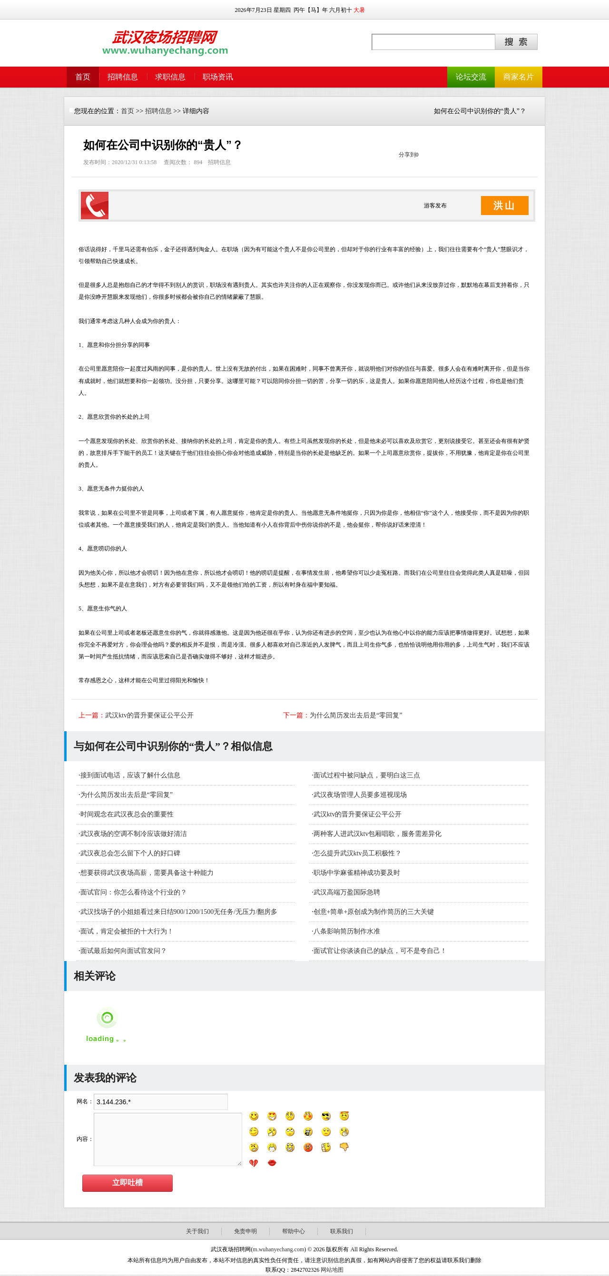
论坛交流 (471, 77)
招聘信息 (123, 77)
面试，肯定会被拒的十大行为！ (127, 931)
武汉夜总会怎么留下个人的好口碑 (130, 853)
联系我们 (341, 1231)
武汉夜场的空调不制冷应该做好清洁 (133, 833)
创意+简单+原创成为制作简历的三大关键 (374, 911)
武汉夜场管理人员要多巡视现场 (360, 794)
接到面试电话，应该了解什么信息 (130, 775)
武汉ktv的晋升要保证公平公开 (149, 715)
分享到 (407, 154)
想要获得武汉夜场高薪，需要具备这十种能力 (147, 872)
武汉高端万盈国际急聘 (347, 892)
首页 (82, 77)
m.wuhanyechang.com (278, 1249)
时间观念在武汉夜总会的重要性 (127, 814)
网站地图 (332, 1269)
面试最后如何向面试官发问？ (123, 950)
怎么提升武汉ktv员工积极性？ (358, 853)
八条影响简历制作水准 (347, 931)
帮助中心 (293, 1231)
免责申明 (245, 1231)
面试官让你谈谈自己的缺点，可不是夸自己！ (380, 950)
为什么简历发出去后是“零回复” (356, 715)
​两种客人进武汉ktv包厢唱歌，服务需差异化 (378, 833)
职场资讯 (218, 77)
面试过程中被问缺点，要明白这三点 (367, 775)
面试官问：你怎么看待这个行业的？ (133, 892)
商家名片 (518, 77)
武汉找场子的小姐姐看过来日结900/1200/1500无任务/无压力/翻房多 (179, 911)
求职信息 (170, 77)
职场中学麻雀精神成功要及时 (357, 872)
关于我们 (197, 1231)
